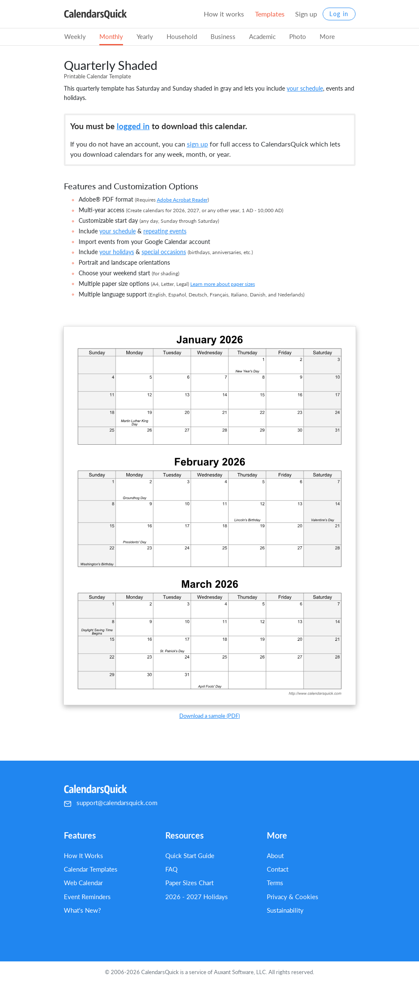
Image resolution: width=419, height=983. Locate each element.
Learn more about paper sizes (222, 284)
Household (182, 36)
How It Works (83, 855)
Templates (270, 14)
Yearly (145, 36)
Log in (338, 14)
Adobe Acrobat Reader (182, 199)
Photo (297, 36)
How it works (224, 14)
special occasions (164, 251)
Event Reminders (87, 896)
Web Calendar (83, 882)
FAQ (171, 869)
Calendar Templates (91, 869)
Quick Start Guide (189, 855)
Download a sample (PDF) (209, 715)
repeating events (164, 231)
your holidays (116, 251)
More (327, 36)
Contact (277, 869)
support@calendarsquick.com (117, 802)
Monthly (111, 36)
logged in (133, 126)
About (275, 855)
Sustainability (285, 910)
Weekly (75, 36)
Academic (262, 36)
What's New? (82, 910)
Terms (275, 882)
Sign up (306, 14)
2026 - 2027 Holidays (196, 896)
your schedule (305, 88)
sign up (197, 144)
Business (223, 36)
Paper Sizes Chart (189, 882)
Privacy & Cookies (292, 896)
